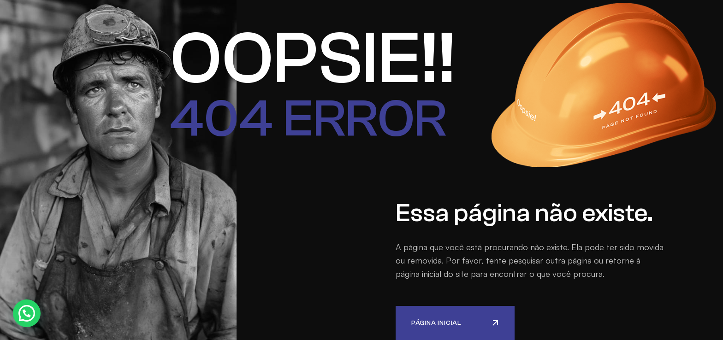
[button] (27, 313)
